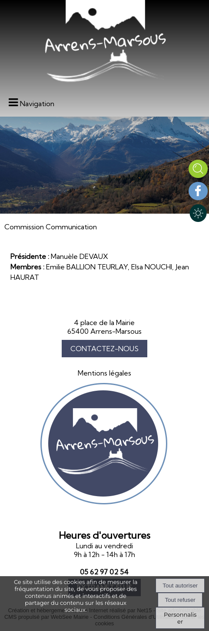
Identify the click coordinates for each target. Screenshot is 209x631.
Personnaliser (180, 618)
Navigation (37, 103)
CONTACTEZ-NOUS (104, 348)
